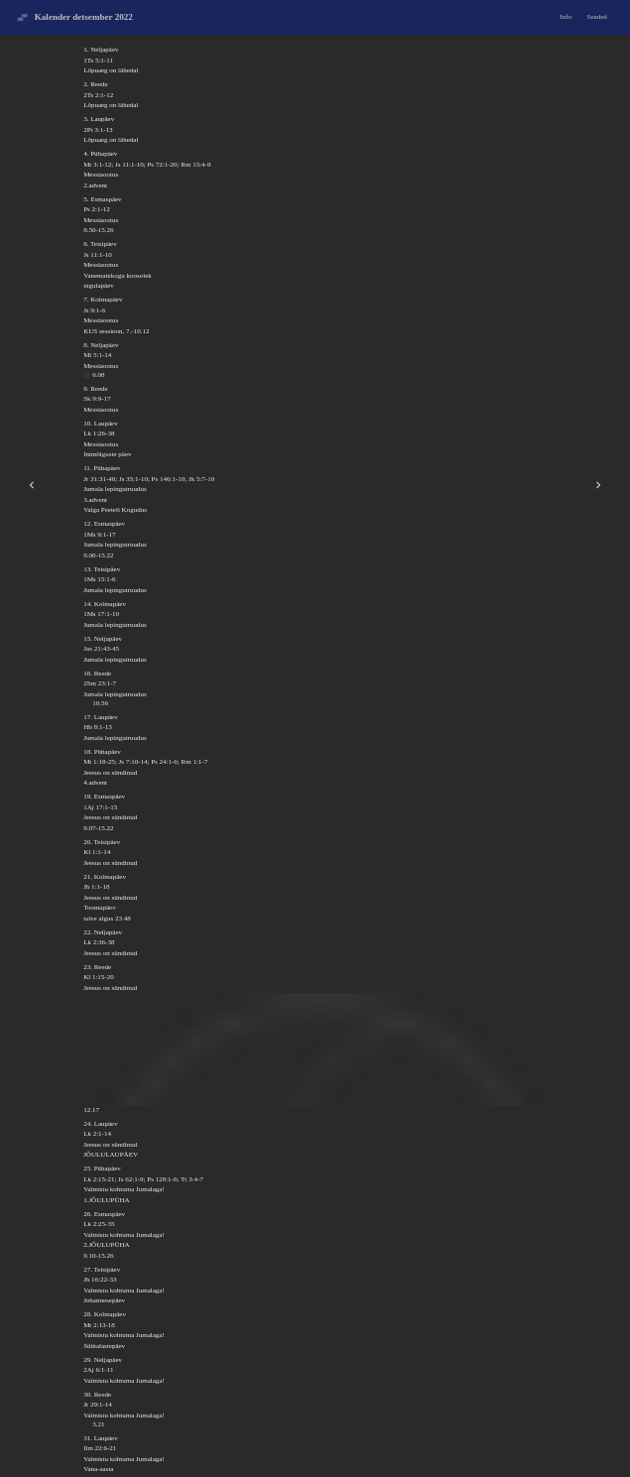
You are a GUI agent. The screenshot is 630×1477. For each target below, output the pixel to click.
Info (566, 17)
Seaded (597, 17)
